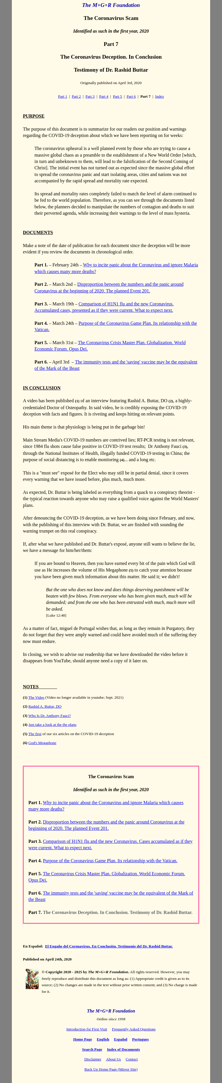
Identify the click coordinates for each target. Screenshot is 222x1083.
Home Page (82, 1039)
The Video (36, 697)
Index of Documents (123, 1049)
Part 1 (62, 96)
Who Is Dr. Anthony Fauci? (49, 715)
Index (159, 96)
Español (120, 1039)
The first (35, 734)
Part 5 (117, 96)
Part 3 (90, 96)
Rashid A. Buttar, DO (45, 706)
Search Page (92, 1049)
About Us (113, 1059)
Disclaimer (92, 1059)
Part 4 (103, 96)
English (103, 1039)
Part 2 (76, 96)
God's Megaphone (42, 743)
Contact (132, 1059)
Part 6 (131, 96)
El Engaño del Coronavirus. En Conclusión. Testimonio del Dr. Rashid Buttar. (109, 946)
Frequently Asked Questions (134, 1029)
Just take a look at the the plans (52, 724)
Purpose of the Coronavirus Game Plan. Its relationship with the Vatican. (110, 860)
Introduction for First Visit (86, 1029)
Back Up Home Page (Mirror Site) (111, 1069)
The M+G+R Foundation (111, 5)
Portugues (140, 1039)
